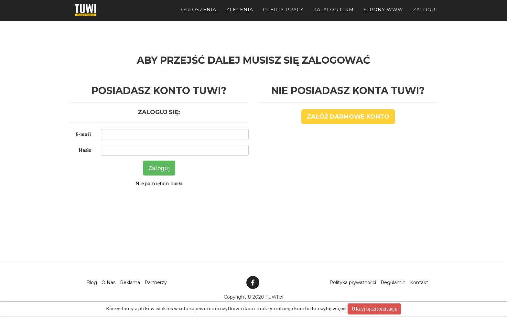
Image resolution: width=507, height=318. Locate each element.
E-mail (83, 134)
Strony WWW (383, 16)
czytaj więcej (333, 308)
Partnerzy (156, 282)
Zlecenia (239, 16)
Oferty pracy (283, 16)
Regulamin (393, 282)
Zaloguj (425, 16)
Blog (91, 282)
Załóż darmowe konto (348, 116)
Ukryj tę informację (374, 309)
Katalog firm (333, 16)
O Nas (108, 282)
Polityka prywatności (352, 282)
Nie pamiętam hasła (158, 183)
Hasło (85, 150)
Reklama (130, 282)
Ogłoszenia (198, 16)
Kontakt (419, 282)
